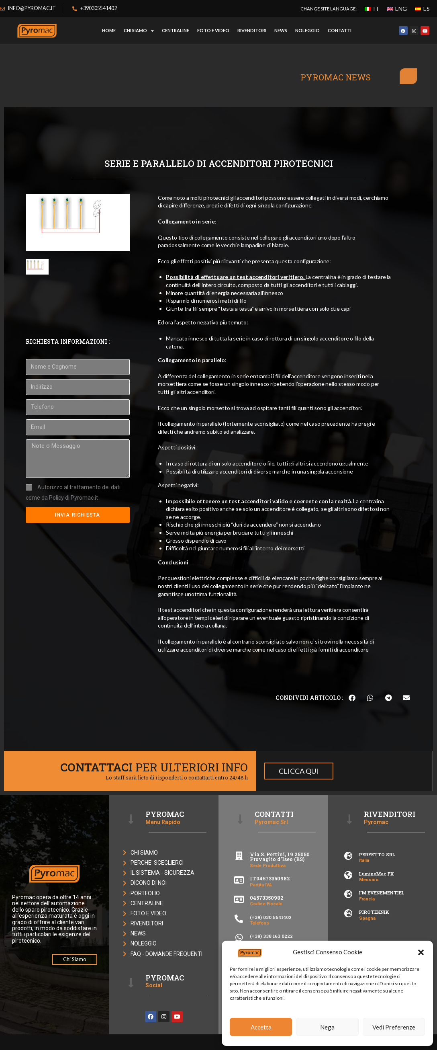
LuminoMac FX (376, 874)
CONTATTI (339, 30)
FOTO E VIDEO (213, 30)
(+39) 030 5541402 (271, 917)
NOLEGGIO (307, 30)
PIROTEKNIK (374, 912)
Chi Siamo (139, 31)
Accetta (261, 1027)
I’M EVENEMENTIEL (381, 893)
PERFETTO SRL (377, 854)
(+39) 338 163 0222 (271, 936)
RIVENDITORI (251, 30)
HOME (109, 30)
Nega (327, 1027)
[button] (421, 952)
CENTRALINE (175, 30)
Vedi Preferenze (393, 1027)
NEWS (280, 30)
